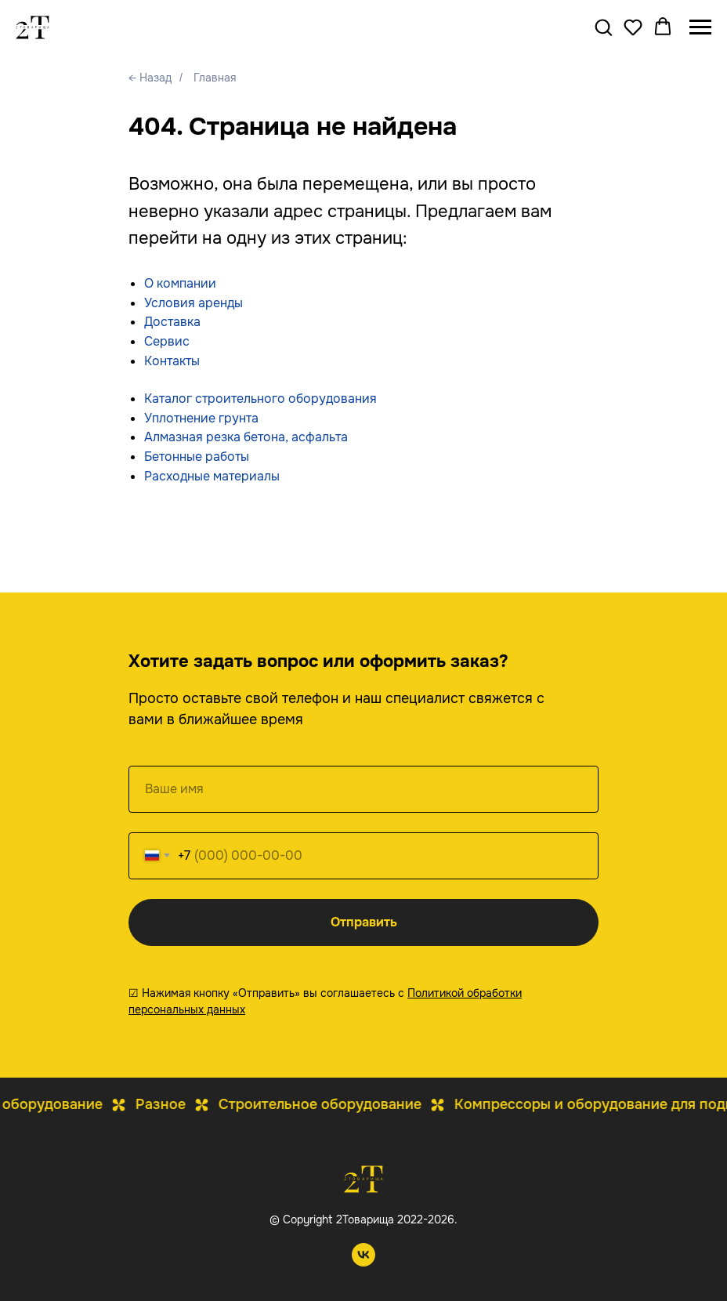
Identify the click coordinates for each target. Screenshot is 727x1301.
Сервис (167, 341)
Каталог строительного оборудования (260, 398)
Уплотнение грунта (201, 418)
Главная (215, 78)
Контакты (172, 361)
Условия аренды (193, 303)
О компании (180, 283)
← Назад (150, 78)
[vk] (363, 1262)
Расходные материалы (212, 476)
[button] (603, 26)
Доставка (172, 321)
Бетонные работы (196, 456)
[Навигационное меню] (700, 27)
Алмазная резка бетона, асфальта (246, 437)
